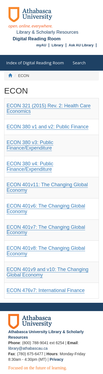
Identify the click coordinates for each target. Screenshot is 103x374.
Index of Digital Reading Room (35, 62)
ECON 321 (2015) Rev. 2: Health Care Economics (49, 108)
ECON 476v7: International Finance (46, 290)
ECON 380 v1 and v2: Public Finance (47, 126)
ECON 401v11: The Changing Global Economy (47, 187)
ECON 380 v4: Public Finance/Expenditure (30, 166)
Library (57, 45)
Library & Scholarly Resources (47, 32)
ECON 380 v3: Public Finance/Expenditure (30, 145)
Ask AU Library (81, 45)
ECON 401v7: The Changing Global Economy (46, 229)
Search (79, 62)
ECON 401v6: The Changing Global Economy (46, 208)
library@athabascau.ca (28, 348)
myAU (41, 45)
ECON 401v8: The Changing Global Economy (46, 250)
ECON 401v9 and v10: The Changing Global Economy (47, 272)
